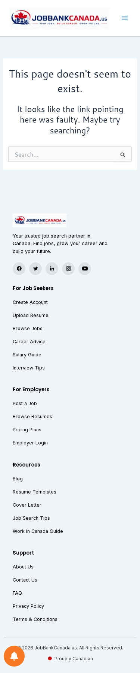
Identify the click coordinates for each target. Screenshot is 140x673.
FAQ (17, 593)
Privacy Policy (28, 606)
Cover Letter (27, 505)
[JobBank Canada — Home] (70, 220)
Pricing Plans (27, 429)
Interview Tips (29, 368)
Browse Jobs (28, 328)
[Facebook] (19, 268)
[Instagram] (68, 268)
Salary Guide (27, 354)
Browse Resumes (32, 416)
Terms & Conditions (35, 619)
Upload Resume (31, 315)
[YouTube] (84, 268)
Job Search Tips (31, 518)
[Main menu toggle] (125, 18)
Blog (18, 479)
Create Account (30, 302)
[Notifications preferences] (14, 656)
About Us (23, 567)
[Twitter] (35, 268)
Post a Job (25, 403)
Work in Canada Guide (38, 531)
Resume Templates (34, 492)
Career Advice (29, 341)
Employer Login (30, 443)
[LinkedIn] (52, 268)
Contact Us (25, 580)
